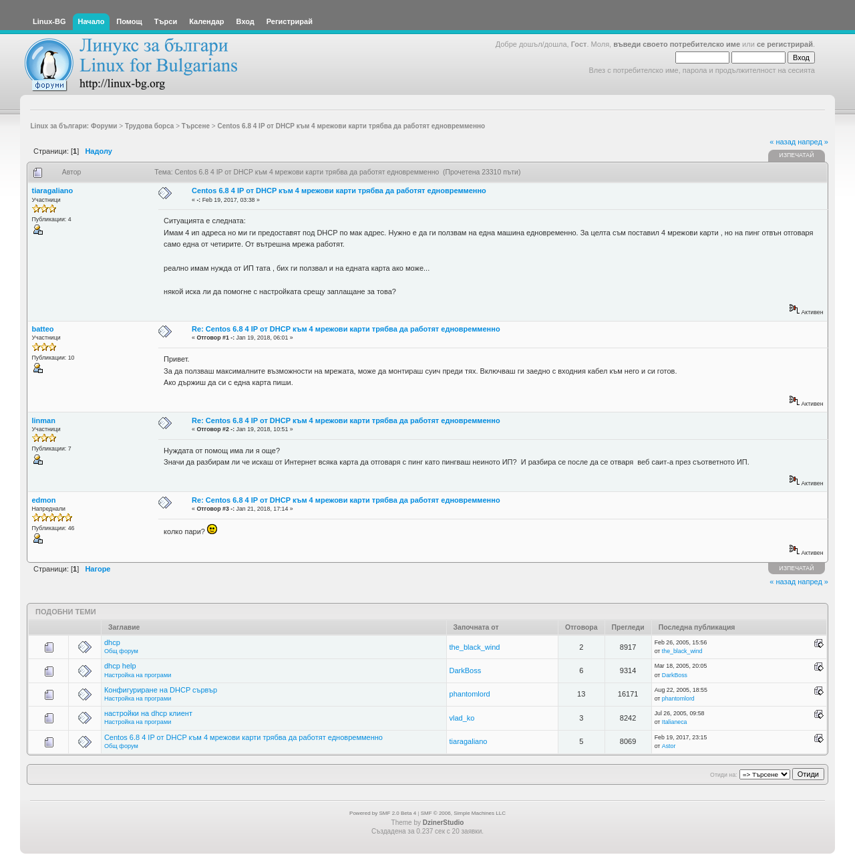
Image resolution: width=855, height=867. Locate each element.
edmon (44, 500)
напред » (813, 142)
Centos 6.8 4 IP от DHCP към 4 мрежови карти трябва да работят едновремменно (339, 191)
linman (43, 420)
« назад (783, 142)
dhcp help (120, 666)
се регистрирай (785, 44)
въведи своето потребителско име (676, 44)
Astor (669, 746)
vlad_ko (462, 718)
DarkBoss (466, 670)
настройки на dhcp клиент (148, 713)
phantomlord (470, 694)
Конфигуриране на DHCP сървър (160, 690)
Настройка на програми (137, 675)
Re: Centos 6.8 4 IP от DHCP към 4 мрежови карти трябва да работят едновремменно (346, 329)
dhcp (112, 642)
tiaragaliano (52, 191)
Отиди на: (723, 774)
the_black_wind (475, 647)
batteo (43, 329)
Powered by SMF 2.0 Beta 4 (382, 813)
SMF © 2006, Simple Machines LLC (463, 813)
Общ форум (121, 651)
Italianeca (674, 722)
